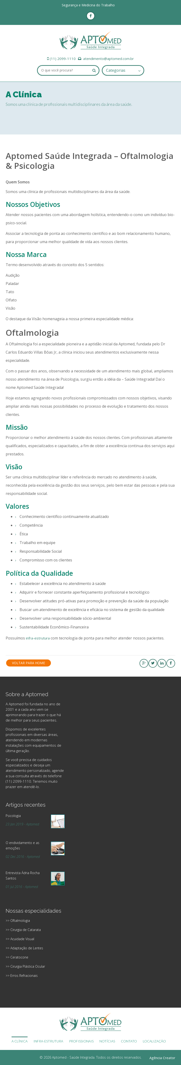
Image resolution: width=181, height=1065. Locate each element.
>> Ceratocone (17, 957)
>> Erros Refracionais (22, 975)
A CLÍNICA (20, 1041)
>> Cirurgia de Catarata (23, 929)
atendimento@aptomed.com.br (108, 58)
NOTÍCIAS (107, 1041)
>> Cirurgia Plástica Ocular (25, 966)
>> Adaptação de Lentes (24, 948)
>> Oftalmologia (18, 920)
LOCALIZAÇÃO (154, 1041)
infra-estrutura (38, 638)
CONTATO (129, 1041)
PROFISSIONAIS (81, 1041)
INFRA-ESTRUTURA (48, 1041)
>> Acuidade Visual (20, 939)
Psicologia (13, 815)
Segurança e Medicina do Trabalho (88, 5)
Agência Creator (162, 1057)
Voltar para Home (28, 663)
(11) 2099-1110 (63, 58)
